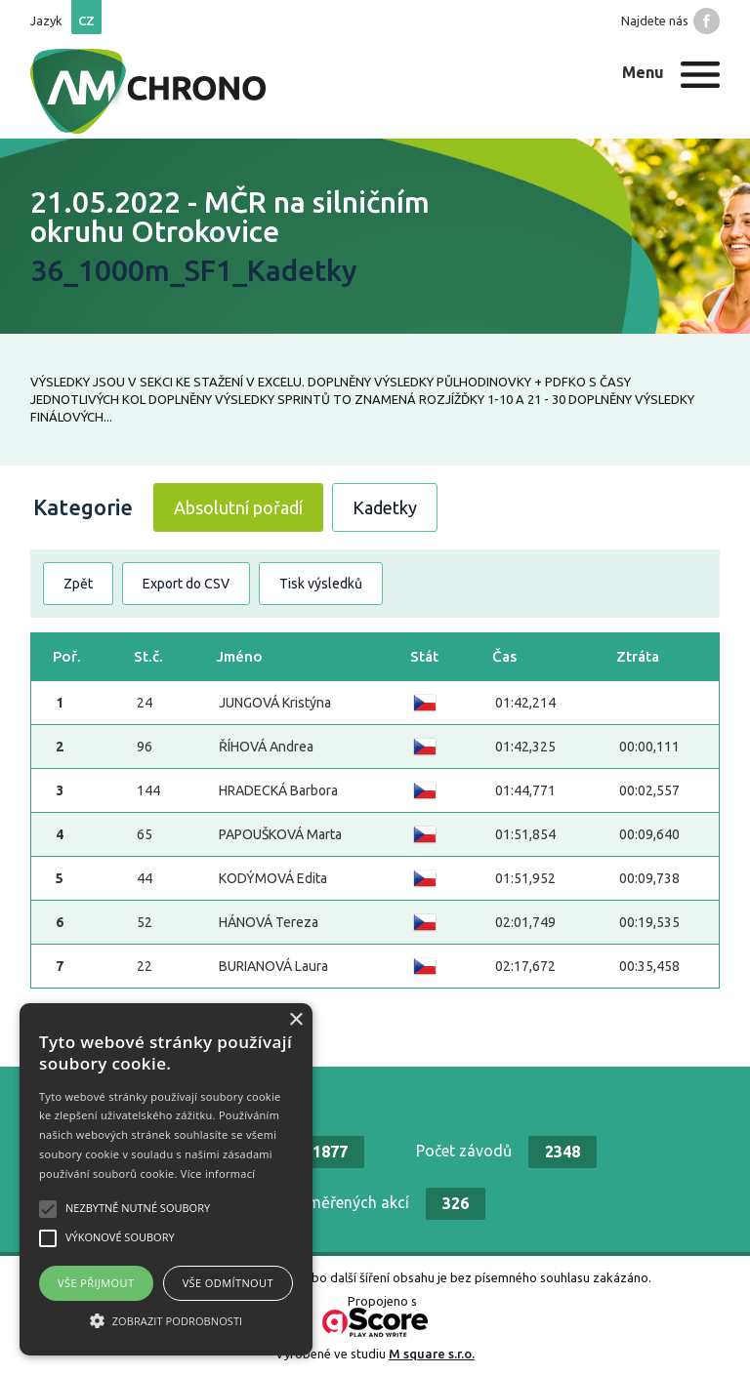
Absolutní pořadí (238, 507)
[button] (166, 1320)
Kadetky (385, 507)
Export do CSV (186, 583)
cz (86, 20)
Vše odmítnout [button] (228, 1282)
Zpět (78, 583)
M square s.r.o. (432, 1353)
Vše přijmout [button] (96, 1282)
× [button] (295, 1020)
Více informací (218, 1173)
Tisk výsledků (320, 583)
